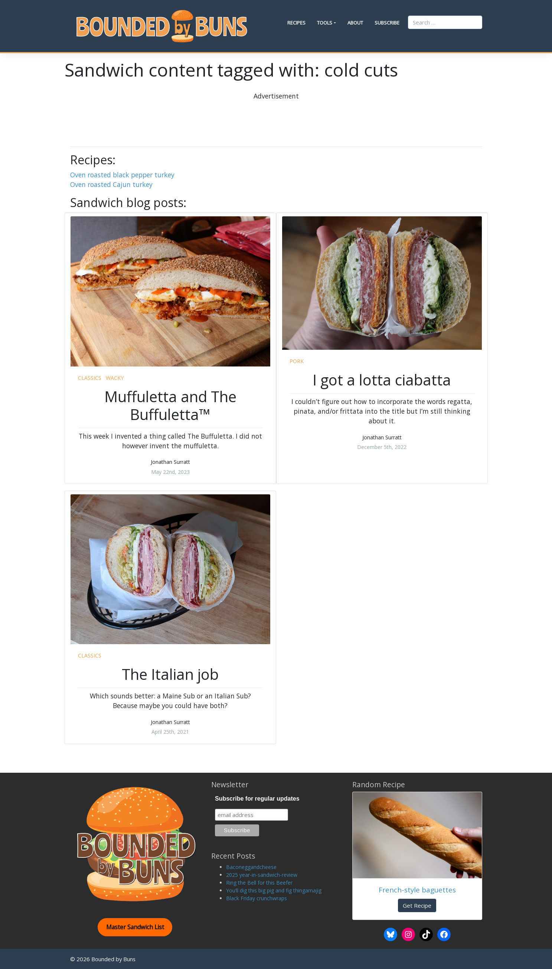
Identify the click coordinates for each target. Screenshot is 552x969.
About (355, 22)
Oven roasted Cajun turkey (111, 184)
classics (89, 377)
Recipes (296, 22)
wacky (115, 377)
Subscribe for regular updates (257, 798)
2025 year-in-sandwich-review (261, 874)
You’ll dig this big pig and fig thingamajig (273, 890)
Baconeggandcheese (251, 867)
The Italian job (170, 674)
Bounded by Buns (113, 959)
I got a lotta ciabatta (382, 379)
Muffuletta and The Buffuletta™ (170, 405)
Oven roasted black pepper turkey (122, 174)
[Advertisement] (276, 117)
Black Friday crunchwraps (256, 898)
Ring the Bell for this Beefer (259, 882)
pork (297, 361)
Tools (324, 22)
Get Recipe (417, 905)
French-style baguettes (417, 889)
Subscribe (387, 22)
